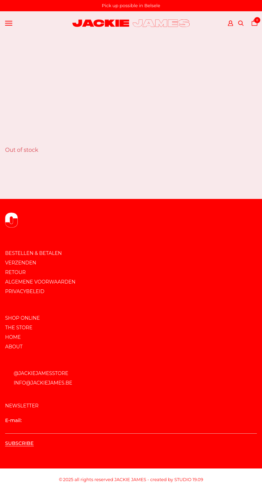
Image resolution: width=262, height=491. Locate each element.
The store (18, 327)
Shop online (22, 318)
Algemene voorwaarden (40, 282)
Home (13, 337)
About (14, 347)
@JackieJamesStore (41, 373)
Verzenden (20, 263)
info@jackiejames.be (43, 383)
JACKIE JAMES (130, 479)
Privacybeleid (24, 291)
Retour (15, 272)
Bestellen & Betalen (33, 253)
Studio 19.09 (188, 479)
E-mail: (131, 425)
